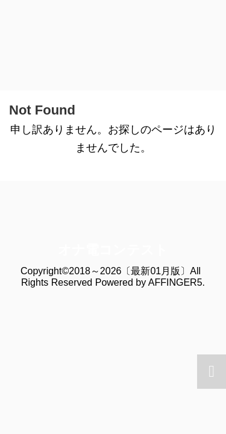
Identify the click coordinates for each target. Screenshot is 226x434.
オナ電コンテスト (113, 249)
